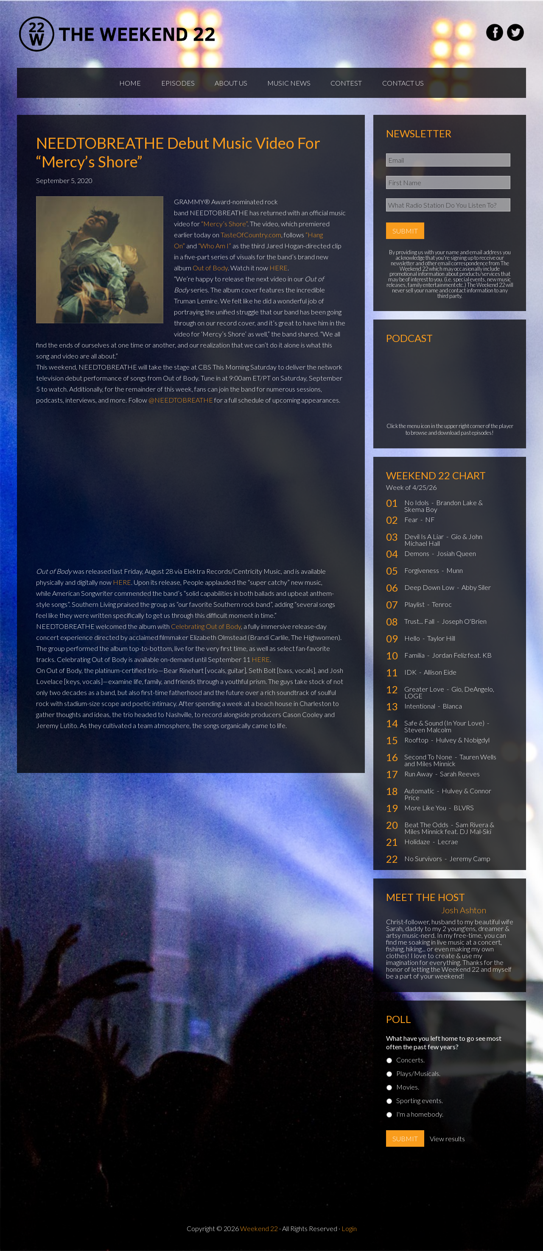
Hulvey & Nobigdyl (463, 742)
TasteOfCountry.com (251, 236)
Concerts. (410, 1062)
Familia (415, 657)
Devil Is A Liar (424, 538)
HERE (278, 269)
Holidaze (417, 844)
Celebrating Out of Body (206, 628)
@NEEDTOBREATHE (180, 402)
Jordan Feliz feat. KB (462, 657)
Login (349, 1230)
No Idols (417, 504)
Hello (412, 640)
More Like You (426, 810)
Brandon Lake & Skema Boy (443, 507)
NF (430, 521)
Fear (411, 521)
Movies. (407, 1089)
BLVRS (463, 810)
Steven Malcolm (427, 732)
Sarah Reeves (460, 776)
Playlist (415, 606)
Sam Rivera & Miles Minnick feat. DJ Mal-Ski (449, 830)
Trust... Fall (420, 623)
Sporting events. (419, 1102)
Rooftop (417, 742)
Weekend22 (117, 34)
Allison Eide (440, 674)
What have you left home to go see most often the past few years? (443, 1044)
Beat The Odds (427, 827)
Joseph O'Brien (464, 623)
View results (447, 1141)
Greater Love (424, 691)
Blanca (452, 708)
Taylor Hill (441, 640)
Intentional (420, 708)
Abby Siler (476, 589)
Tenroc (442, 606)
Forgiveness (422, 572)
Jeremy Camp (469, 860)
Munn (454, 572)
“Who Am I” (214, 247)
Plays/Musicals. (418, 1075)
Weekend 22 (259, 1230)
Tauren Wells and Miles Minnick (450, 762)
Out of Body (210, 269)
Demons (417, 555)
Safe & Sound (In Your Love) (445, 725)
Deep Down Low (430, 589)
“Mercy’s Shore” (224, 225)
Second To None (428, 759)
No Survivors (423, 860)
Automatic (420, 793)
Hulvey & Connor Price (447, 796)
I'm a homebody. (419, 1116)
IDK (411, 674)
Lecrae (447, 844)
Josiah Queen (456, 555)
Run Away (419, 776)
